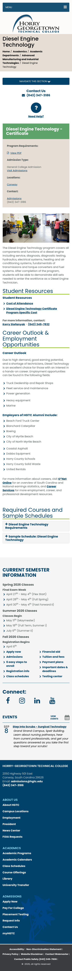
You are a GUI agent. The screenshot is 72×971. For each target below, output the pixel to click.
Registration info (17, 671)
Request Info (11, 921)
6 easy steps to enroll (16, 664)
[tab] (36, 526)
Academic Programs (17, 853)
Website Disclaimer (32, 954)
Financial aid (51, 652)
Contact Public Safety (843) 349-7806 (35, 959)
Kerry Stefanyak (14, 324)
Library (7, 879)
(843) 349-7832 (38, 324)
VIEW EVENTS (54, 717)
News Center (11, 830)
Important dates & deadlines (55, 669)
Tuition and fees (53, 657)
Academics (20, 51)
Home (6, 51)
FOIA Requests (12, 837)
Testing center (52, 676)
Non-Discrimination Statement (43, 949)
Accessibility (16, 949)
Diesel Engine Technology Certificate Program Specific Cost (31, 310)
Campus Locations (15, 811)
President (9, 824)
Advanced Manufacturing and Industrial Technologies (21, 59)
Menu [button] (9, 7)
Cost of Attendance (19, 303)
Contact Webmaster (56, 954)
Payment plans (53, 662)
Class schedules (17, 676)
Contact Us (10, 927)
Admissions (14, 198)
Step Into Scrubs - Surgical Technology (39, 727)
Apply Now (10, 901)
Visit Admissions (17, 170)
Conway (12, 184)
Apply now (13, 652)
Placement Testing (16, 914)
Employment (11, 818)
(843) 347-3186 (38, 95)
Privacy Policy (10, 954)
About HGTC (11, 805)
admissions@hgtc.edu (27, 781)
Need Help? (36, 110)
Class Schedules (14, 866)
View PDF (16, 153)
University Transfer (16, 885)
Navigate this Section (36, 81)
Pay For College (13, 908)
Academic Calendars (17, 860)
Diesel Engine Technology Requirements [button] (26, 526)
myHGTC (9, 933)
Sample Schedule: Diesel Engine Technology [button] (31, 538)
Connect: (14, 691)
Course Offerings (14, 872)
